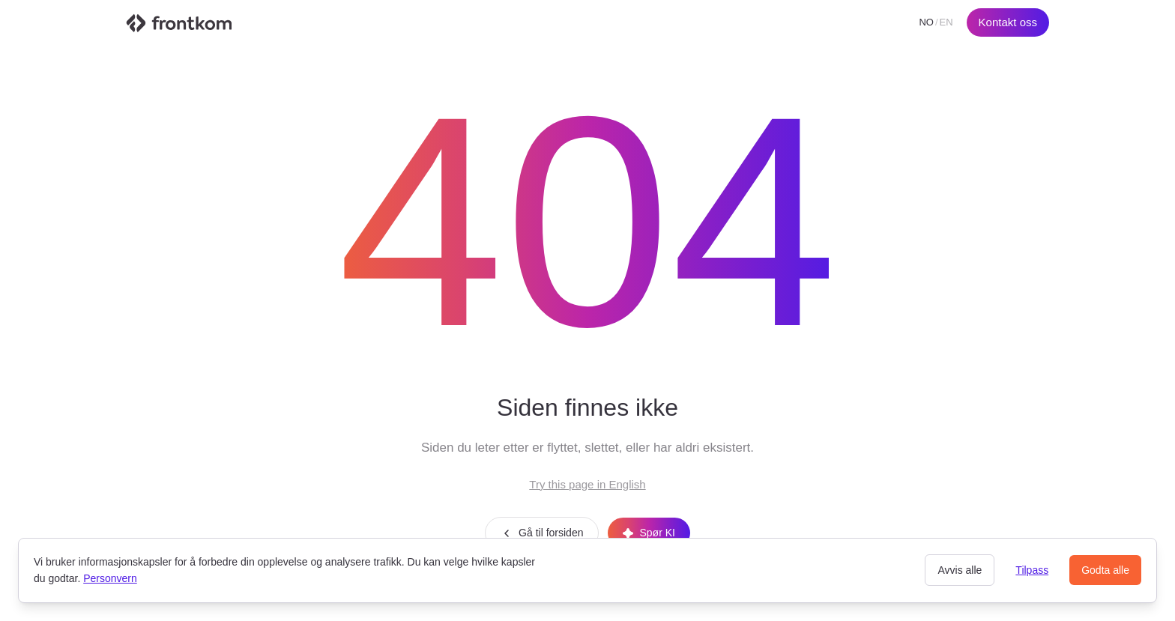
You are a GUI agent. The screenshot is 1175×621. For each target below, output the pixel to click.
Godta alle (1105, 570)
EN (946, 22)
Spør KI (648, 533)
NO (926, 22)
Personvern (110, 578)
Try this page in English (587, 484)
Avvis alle (959, 570)
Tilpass (1031, 570)
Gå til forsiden (542, 533)
